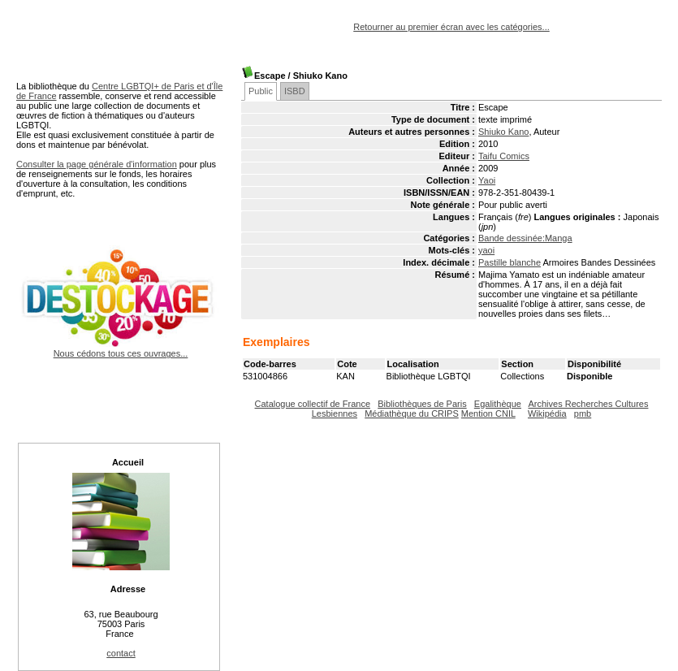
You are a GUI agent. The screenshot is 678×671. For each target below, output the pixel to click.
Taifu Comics (503, 156)
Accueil (128, 462)
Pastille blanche (509, 262)
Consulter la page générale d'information (96, 164)
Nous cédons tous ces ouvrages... (120, 348)
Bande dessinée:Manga (525, 238)
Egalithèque (497, 404)
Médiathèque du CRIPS (412, 413)
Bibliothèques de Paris (422, 404)
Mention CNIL (488, 413)
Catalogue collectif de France (312, 404)
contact (120, 653)
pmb (582, 413)
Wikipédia (547, 413)
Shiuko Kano (503, 131)
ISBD (294, 91)
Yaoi (486, 180)
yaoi (486, 250)
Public (260, 91)
